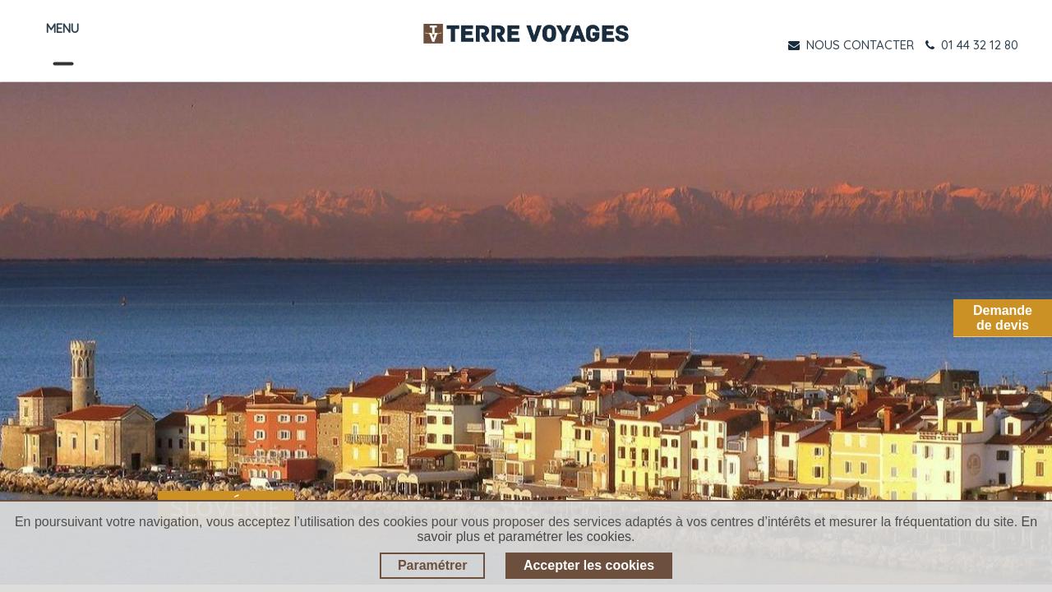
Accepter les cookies (589, 565)
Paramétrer (433, 565)
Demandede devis (1002, 317)
